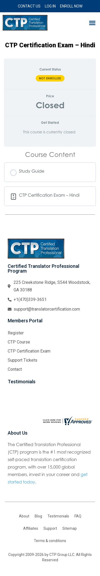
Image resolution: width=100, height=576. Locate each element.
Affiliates (30, 528)
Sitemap (69, 528)
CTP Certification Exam (29, 351)
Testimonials (58, 516)
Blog (38, 516)
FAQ (77, 516)
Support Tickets (22, 360)
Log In (50, 6)
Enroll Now (71, 6)
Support (50, 528)
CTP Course (19, 342)
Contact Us (29, 6)
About (24, 516)
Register (16, 332)
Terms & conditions (50, 541)
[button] (92, 23)
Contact (15, 369)
